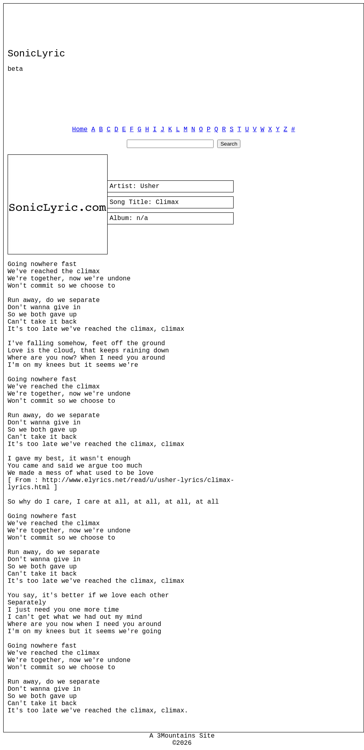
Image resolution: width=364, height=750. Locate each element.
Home (79, 129)
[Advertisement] (228, 64)
